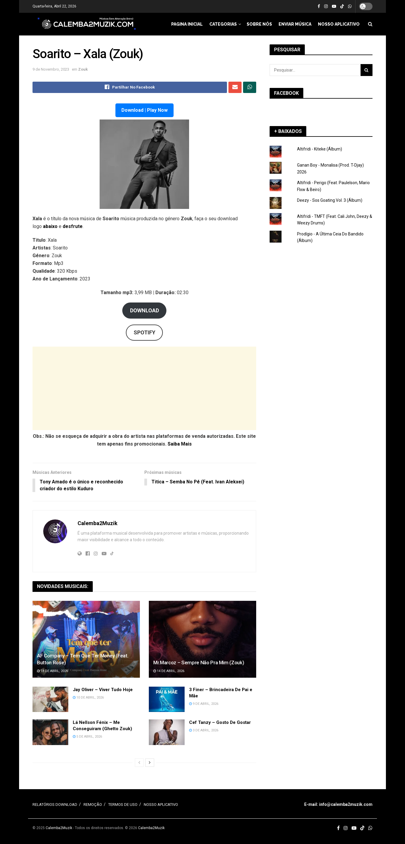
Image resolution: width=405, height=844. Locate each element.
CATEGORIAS (223, 24)
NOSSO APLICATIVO (339, 24)
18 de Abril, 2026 (52, 671)
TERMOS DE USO (122, 805)
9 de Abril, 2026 (203, 704)
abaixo (51, 226)
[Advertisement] (144, 388)
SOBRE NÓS (259, 24)
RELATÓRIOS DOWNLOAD (55, 805)
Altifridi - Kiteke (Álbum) (319, 149)
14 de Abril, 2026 (168, 671)
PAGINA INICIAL (187, 24)
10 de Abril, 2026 (88, 697)
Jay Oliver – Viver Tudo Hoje (103, 689)
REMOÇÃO (93, 805)
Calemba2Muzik (98, 523)
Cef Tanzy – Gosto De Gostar (220, 722)
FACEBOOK (286, 93)
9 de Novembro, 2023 (51, 69)
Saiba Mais (180, 444)
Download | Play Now (144, 110)
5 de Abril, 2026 (87, 737)
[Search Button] (366, 70)
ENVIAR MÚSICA (295, 24)
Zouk (83, 69)
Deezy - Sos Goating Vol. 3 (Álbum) (329, 200)
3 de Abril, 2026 (203, 731)
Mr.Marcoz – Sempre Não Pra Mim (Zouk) (198, 663)
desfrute (73, 226)
